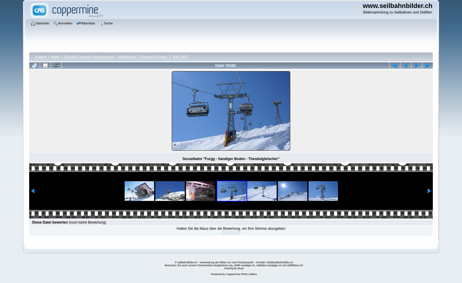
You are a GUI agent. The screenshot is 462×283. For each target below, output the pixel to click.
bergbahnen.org (223, 265)
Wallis (55, 57)
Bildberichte (127, 57)
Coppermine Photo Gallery (241, 274)
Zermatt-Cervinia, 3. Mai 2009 (164, 57)
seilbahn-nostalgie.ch (268, 265)
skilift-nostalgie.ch (244, 265)
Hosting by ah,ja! (234, 268)
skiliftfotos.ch (295, 265)
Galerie (41, 57)
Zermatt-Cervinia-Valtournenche (89, 57)
